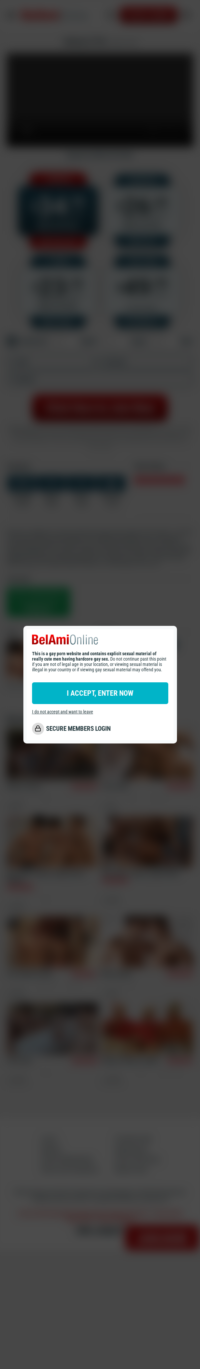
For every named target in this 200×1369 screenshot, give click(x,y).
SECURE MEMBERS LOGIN (78, 728)
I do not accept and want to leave (62, 711)
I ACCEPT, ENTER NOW (100, 693)
